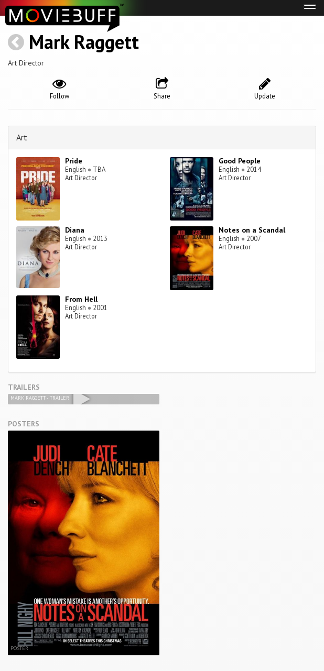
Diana (74, 230)
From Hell (81, 299)
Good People (240, 161)
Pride (73, 161)
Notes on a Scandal (252, 230)
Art (21, 137)
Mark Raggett (84, 41)
